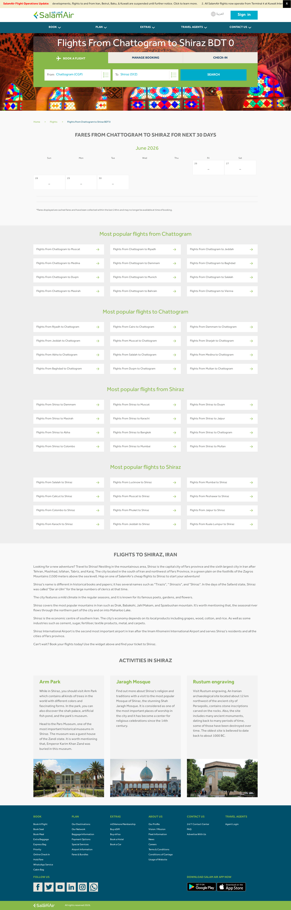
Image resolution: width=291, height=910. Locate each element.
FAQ (189, 829)
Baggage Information (83, 834)
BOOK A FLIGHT (70, 58)
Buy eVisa (115, 834)
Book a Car (115, 845)
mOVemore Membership (123, 824)
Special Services (80, 845)
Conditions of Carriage (161, 855)
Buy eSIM (115, 829)
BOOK (53, 27)
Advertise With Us (196, 834)
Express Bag (39, 845)
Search (213, 75)
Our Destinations (81, 824)
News (151, 839)
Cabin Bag (38, 870)
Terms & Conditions (159, 850)
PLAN (99, 27)
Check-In (220, 58)
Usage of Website (158, 860)
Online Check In (41, 855)
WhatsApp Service (43, 865)
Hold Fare (38, 860)
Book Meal (38, 834)
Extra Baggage (41, 839)
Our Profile (154, 824)
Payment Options (81, 839)
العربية (217, 14)
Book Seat (38, 829)
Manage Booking (145, 58)
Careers (153, 845)
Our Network (78, 829)
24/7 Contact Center (198, 824)
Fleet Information (158, 834)
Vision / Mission (157, 829)
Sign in (244, 15)
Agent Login (232, 824)
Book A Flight (40, 824)
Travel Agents (192, 27)
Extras (145, 27)
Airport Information (82, 850)
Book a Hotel (117, 839)
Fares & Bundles (80, 855)
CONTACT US (238, 27)
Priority (37, 850)
